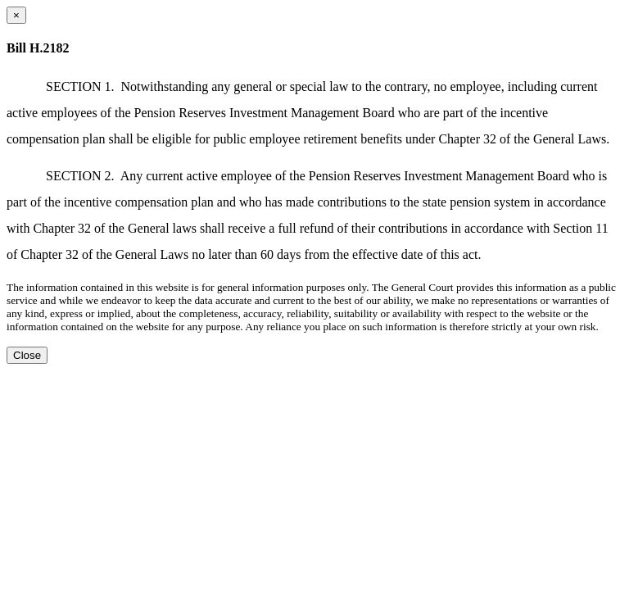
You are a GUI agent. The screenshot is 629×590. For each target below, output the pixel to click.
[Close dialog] (16, 15)
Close (27, 355)
